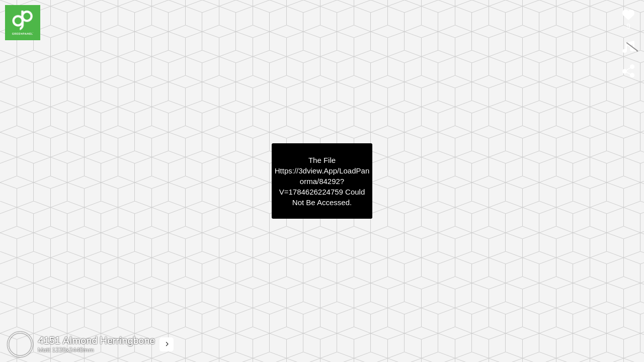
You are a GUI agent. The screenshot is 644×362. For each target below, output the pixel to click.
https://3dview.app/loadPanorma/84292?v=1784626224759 (322, 181)
